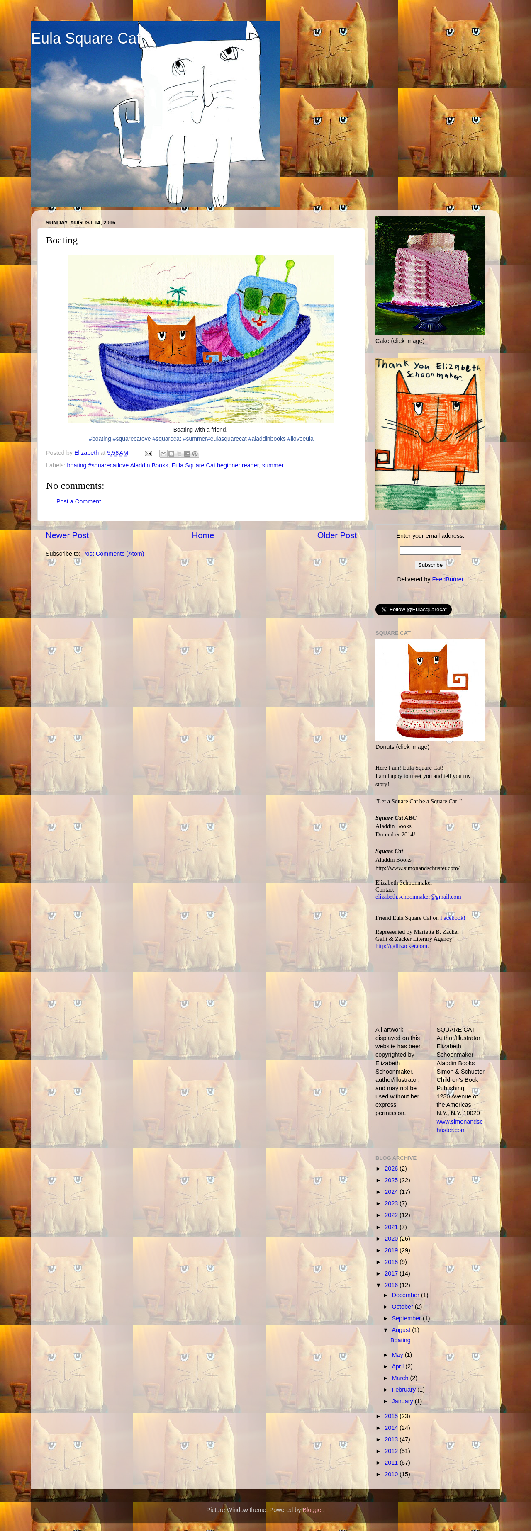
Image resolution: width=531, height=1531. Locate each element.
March (401, 1378)
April (399, 1366)
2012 (392, 1451)
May (398, 1354)
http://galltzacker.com (401, 946)
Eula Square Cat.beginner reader (214, 465)
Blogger (313, 1510)
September (407, 1318)
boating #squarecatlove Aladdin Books (117, 465)
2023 (392, 1203)
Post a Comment (78, 501)
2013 (392, 1439)
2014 (392, 1427)
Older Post (337, 535)
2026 (392, 1168)
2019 (392, 1250)
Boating (400, 1340)
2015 (392, 1416)
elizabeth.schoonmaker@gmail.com (418, 896)
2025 (392, 1180)
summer (273, 465)
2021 (392, 1227)
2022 (392, 1215)
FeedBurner (447, 579)
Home (203, 535)
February (405, 1389)
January (403, 1401)
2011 (392, 1462)
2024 (392, 1191)
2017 (392, 1273)
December (406, 1295)
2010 (392, 1474)
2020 (392, 1238)
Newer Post (67, 535)
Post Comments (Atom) (113, 553)
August (402, 1330)
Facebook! (452, 917)
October (403, 1306)
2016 (392, 1285)
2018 (392, 1262)
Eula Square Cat (86, 38)
